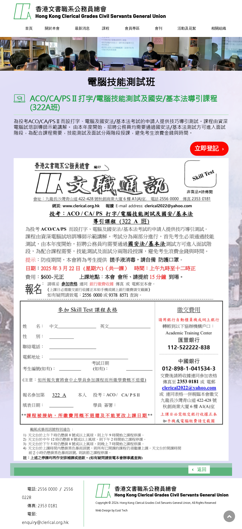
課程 (105, 28)
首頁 (29, 28)
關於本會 (52, 28)
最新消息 (82, 28)
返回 (201, 469)
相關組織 (218, 28)
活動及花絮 (187, 28)
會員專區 (132, 28)
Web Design (103, 510)
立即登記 (207, 148)
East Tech (121, 510)
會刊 (158, 28)
